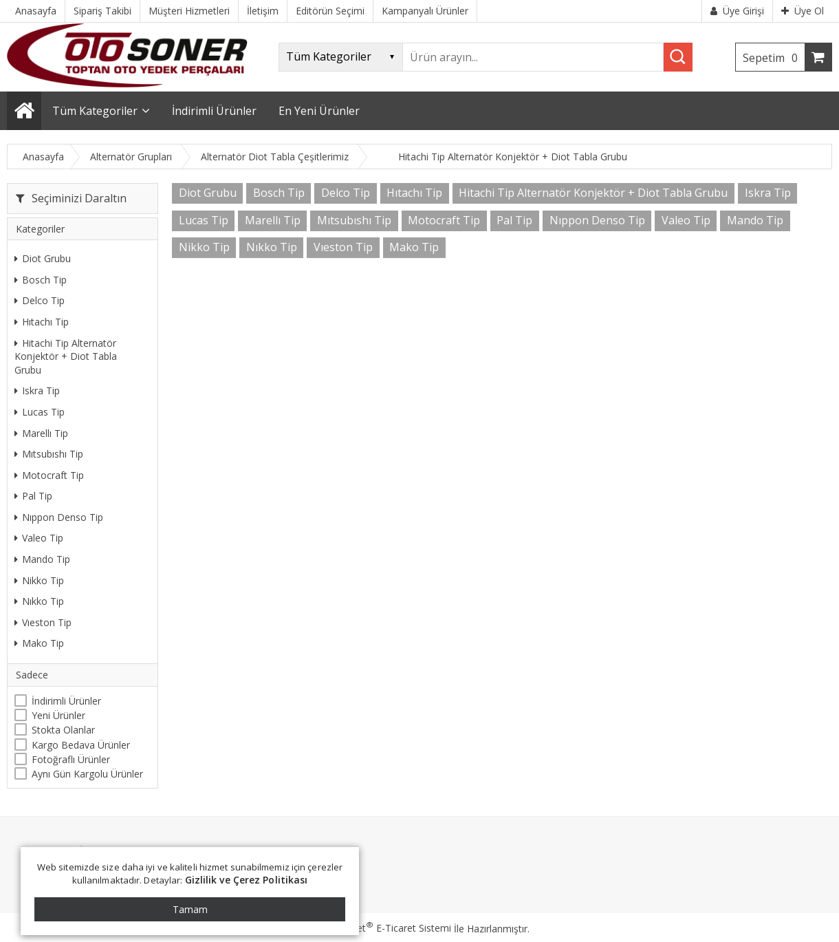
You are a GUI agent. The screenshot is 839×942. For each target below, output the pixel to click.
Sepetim (774, 57)
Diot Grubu (42, 258)
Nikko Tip (39, 580)
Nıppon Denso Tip (58, 517)
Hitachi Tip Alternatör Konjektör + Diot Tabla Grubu (65, 356)
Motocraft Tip (49, 475)
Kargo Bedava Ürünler (81, 744)
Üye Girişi (737, 10)
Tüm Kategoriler (95, 110)
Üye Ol (802, 10)
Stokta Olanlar (63, 729)
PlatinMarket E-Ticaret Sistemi (380, 927)
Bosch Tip (40, 279)
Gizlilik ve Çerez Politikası (246, 879)
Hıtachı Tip (41, 321)
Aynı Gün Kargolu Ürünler (87, 773)
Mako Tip (39, 643)
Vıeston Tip (43, 622)
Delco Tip (39, 300)
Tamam (190, 909)
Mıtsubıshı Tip (48, 453)
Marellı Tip (41, 433)
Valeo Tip (38, 537)
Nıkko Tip (39, 601)
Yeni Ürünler (58, 715)
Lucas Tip (39, 411)
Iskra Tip (37, 390)
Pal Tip (33, 495)
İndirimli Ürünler (66, 700)
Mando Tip (42, 559)
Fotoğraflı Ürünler (71, 759)
